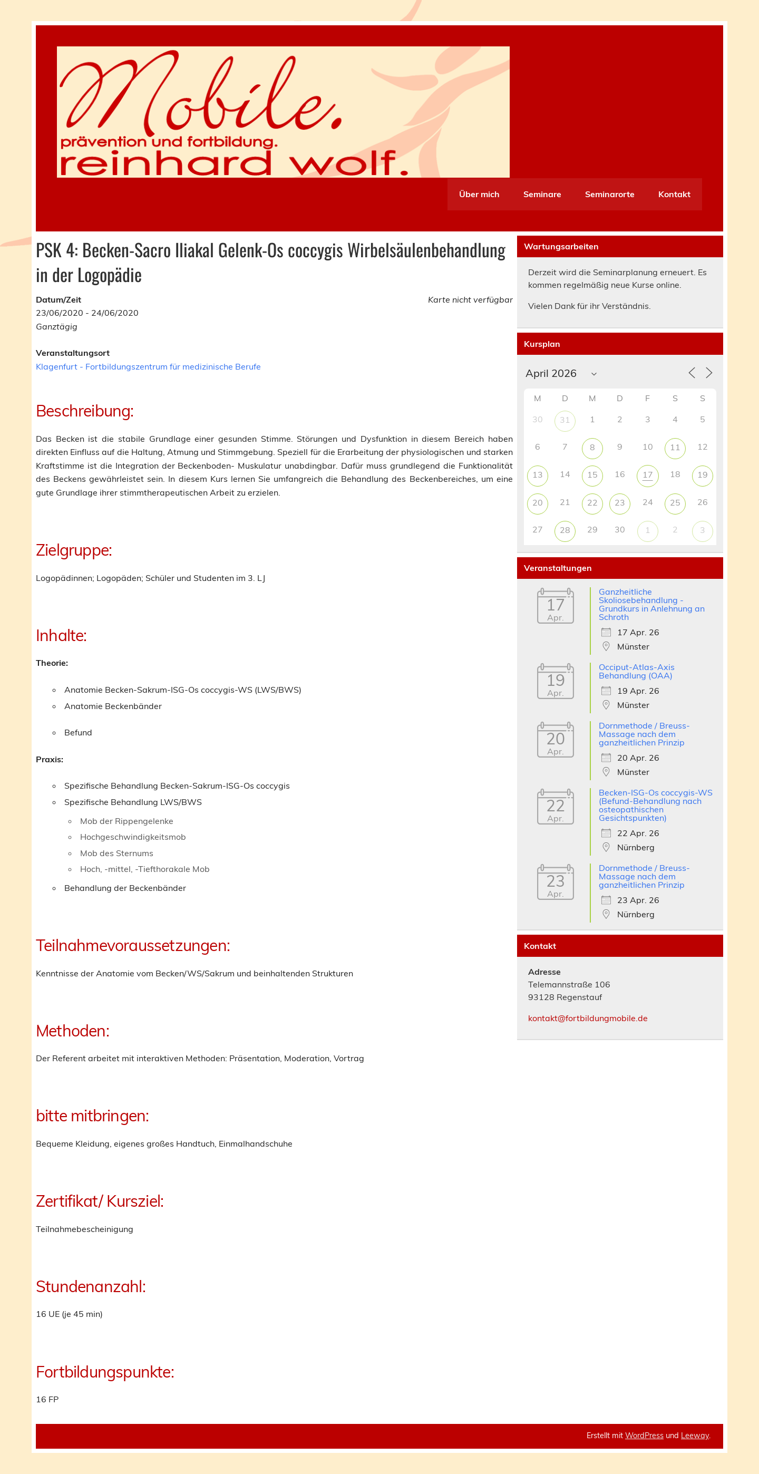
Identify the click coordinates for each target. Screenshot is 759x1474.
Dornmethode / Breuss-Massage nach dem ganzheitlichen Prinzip (644, 734)
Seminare (542, 194)
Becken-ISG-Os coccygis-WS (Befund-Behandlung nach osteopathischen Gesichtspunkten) (656, 805)
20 (537, 502)
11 (675, 447)
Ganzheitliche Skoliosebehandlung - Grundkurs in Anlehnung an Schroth (652, 604)
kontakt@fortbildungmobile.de (588, 1018)
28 (565, 530)
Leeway (695, 1435)
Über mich (479, 194)
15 (592, 474)
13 (537, 474)
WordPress (644, 1435)
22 (592, 502)
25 (675, 502)
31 (565, 419)
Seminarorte (610, 194)
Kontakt (674, 194)
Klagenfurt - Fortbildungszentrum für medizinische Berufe (148, 366)
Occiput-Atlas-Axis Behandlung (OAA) (637, 671)
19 (702, 474)
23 (620, 502)
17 (648, 474)
